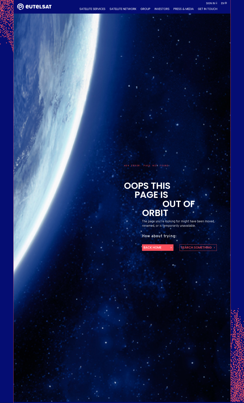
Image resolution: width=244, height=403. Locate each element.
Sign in (210, 3)
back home (152, 247)
